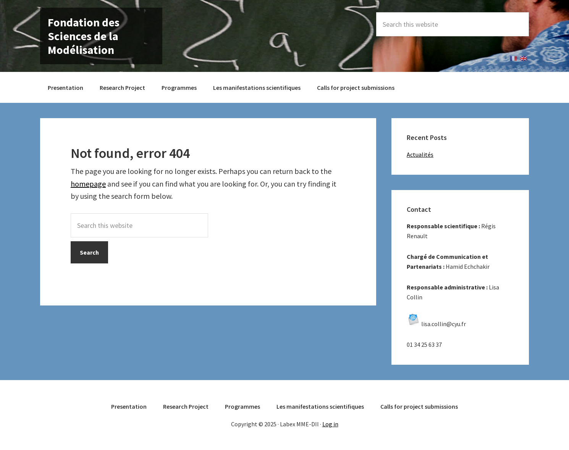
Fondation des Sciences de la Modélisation (84, 36)
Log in (330, 424)
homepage (88, 183)
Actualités (420, 154)
